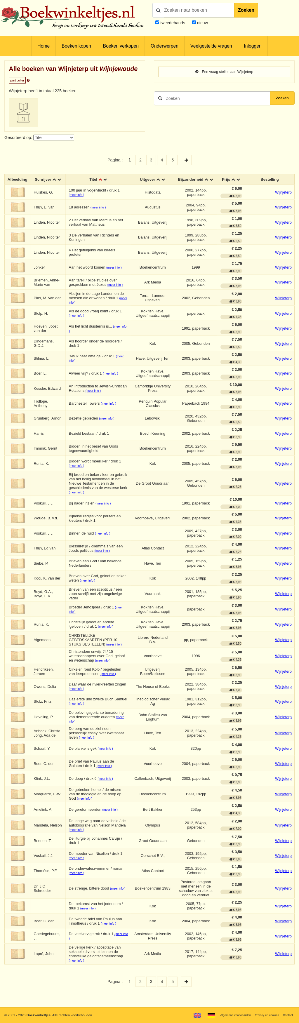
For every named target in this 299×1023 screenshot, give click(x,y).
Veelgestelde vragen (211, 46)
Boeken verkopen (121, 46)
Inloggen (252, 46)
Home (43, 46)
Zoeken (246, 10)
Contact (287, 1015)
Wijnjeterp (283, 198)
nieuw (202, 22)
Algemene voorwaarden (228, 1015)
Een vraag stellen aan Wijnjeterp (224, 72)
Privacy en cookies (263, 1015)
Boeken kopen (76, 46)
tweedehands (172, 22)
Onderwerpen (164, 46)
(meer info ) (78, 200)
